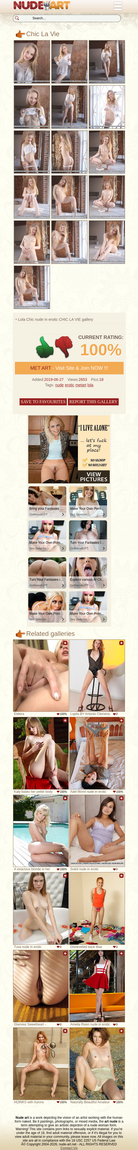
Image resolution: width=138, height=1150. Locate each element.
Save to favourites (43, 401)
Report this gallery (93, 401)
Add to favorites (65, 646)
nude (59, 385)
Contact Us (68, 1148)
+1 (45, 347)
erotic (69, 385)
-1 (64, 347)
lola (90, 385)
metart (81, 385)
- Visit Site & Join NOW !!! (69, 368)
